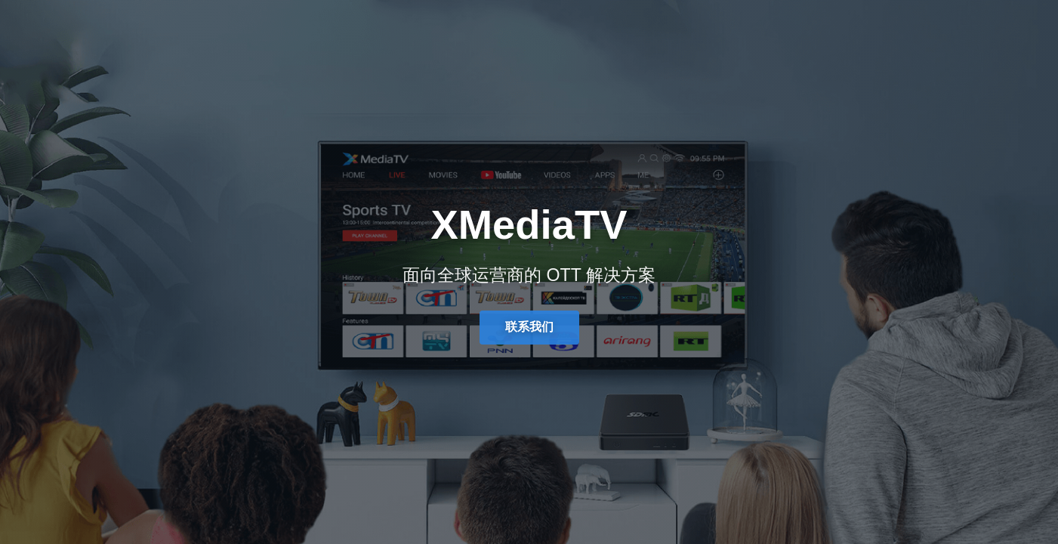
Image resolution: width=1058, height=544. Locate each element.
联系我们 (529, 326)
